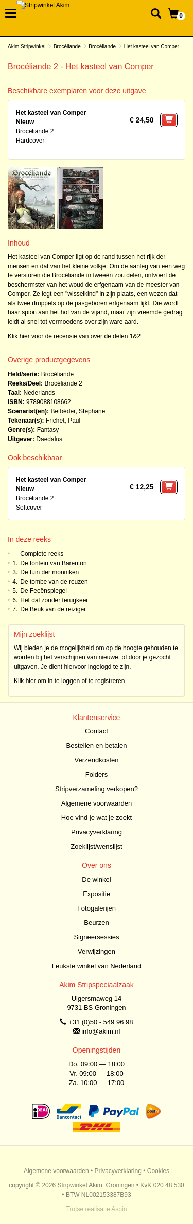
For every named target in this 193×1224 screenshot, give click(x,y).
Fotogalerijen (96, 908)
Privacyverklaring (96, 832)
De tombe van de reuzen (53, 581)
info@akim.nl (100, 1031)
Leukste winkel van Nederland (96, 966)
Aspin (119, 1209)
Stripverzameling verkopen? (96, 789)
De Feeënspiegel (43, 590)
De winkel (96, 879)
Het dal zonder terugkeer (54, 600)
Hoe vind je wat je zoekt (96, 817)
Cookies (158, 1171)
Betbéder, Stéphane (77, 411)
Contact (96, 731)
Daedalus (49, 439)
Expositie (96, 894)
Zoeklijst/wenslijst (96, 846)
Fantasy (48, 429)
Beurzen (96, 922)
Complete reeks (41, 553)
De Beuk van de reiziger (53, 609)
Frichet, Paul (63, 420)
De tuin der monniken (49, 572)
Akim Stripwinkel (26, 46)
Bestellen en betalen (96, 745)
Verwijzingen (96, 951)
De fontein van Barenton (53, 563)
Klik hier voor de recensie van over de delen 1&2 (74, 336)
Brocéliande (67, 46)
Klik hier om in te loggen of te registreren (69, 681)
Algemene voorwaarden (96, 803)
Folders (96, 774)
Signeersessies (96, 937)
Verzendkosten (96, 760)
